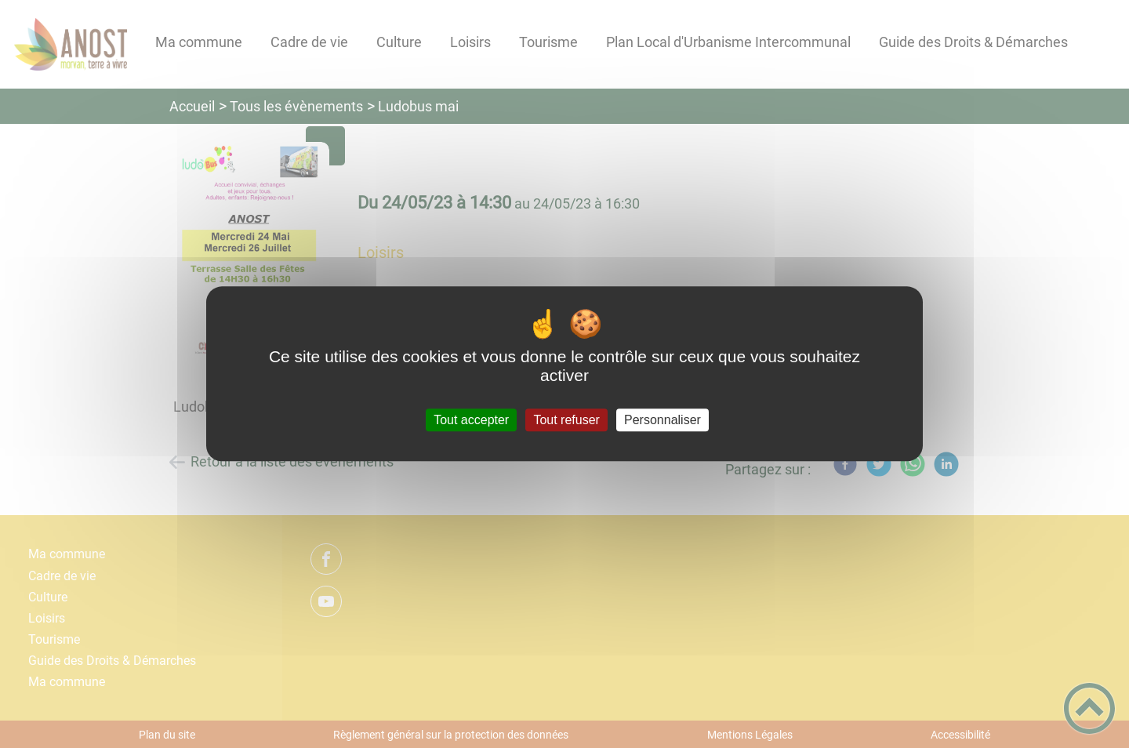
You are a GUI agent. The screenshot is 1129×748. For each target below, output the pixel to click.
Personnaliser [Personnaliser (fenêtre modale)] (662, 420)
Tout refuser (566, 420)
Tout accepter (471, 420)
